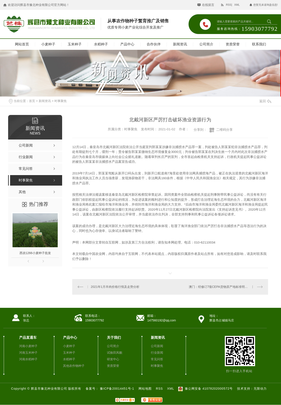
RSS (228, 4)
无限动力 (260, 388)
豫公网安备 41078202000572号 (205, 388)
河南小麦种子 (28, 346)
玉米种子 (75, 44)
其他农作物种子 (74, 365)
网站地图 (145, 388)
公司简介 (206, 44)
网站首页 (22, 44)
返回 (265, 101)
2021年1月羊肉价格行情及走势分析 (115, 287)
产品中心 (127, 44)
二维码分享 (224, 129)
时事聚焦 (60, 101)
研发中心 (113, 359)
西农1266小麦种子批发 (35, 253)
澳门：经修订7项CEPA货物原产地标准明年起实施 (223, 287)
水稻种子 (101, 44)
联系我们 (259, 44)
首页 (32, 101)
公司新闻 (157, 346)
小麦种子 (48, 44)
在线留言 (208, 5)
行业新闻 (157, 352)
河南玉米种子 (28, 352)
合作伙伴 (154, 44)
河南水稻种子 (28, 359)
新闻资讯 (180, 44)
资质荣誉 (233, 44)
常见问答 (157, 359)
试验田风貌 (114, 352)
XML (237, 4)
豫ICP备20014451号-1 (117, 388)
